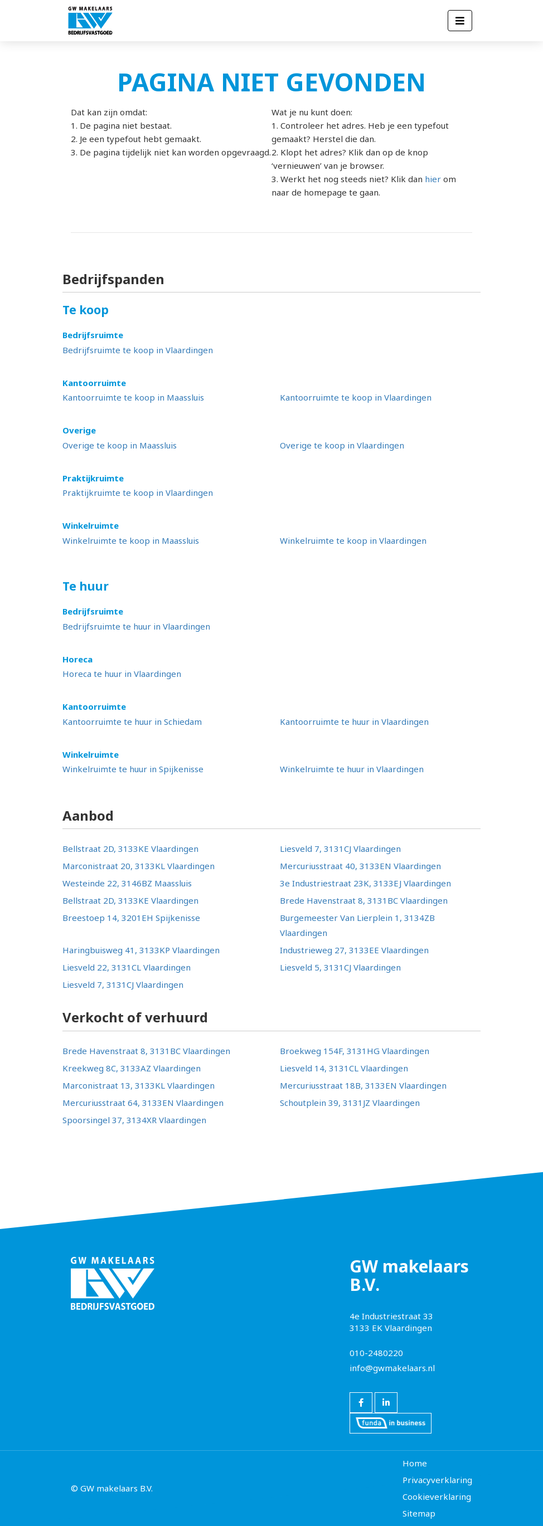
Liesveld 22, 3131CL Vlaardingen (126, 967)
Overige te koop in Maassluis (119, 445)
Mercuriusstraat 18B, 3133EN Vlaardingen (363, 1085)
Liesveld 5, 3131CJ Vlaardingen (340, 967)
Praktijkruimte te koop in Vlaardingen (137, 492)
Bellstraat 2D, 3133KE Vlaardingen (130, 848)
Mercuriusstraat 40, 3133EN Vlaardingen (360, 865)
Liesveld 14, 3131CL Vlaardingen (344, 1068)
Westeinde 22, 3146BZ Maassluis (127, 883)
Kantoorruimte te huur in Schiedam (132, 721)
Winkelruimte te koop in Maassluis (130, 540)
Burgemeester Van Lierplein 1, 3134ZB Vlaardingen (357, 925)
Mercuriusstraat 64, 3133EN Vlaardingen (143, 1102)
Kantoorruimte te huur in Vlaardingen (354, 721)
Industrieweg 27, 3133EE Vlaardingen (354, 949)
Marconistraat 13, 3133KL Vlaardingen (138, 1085)
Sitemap (419, 1513)
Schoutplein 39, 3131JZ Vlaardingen (350, 1102)
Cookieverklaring (437, 1496)
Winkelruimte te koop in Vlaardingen (353, 540)
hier (433, 178)
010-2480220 (376, 1352)
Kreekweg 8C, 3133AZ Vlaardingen (131, 1068)
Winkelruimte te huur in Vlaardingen (352, 768)
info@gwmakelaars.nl (392, 1367)
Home (415, 1463)
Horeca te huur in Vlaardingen (121, 673)
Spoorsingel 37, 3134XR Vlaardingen (134, 1119)
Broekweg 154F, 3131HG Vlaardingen (354, 1050)
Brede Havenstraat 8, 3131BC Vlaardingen (364, 900)
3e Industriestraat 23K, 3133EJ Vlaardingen (365, 883)
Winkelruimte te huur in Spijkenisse (132, 768)
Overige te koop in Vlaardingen (342, 445)
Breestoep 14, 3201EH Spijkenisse (131, 917)
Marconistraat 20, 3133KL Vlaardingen (138, 865)
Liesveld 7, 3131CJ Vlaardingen (340, 848)
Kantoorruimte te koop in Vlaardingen (356, 397)
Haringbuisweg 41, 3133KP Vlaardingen (141, 949)
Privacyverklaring (437, 1479)
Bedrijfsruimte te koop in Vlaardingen (137, 349)
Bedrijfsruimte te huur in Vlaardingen (136, 626)
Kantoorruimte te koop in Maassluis (133, 397)
